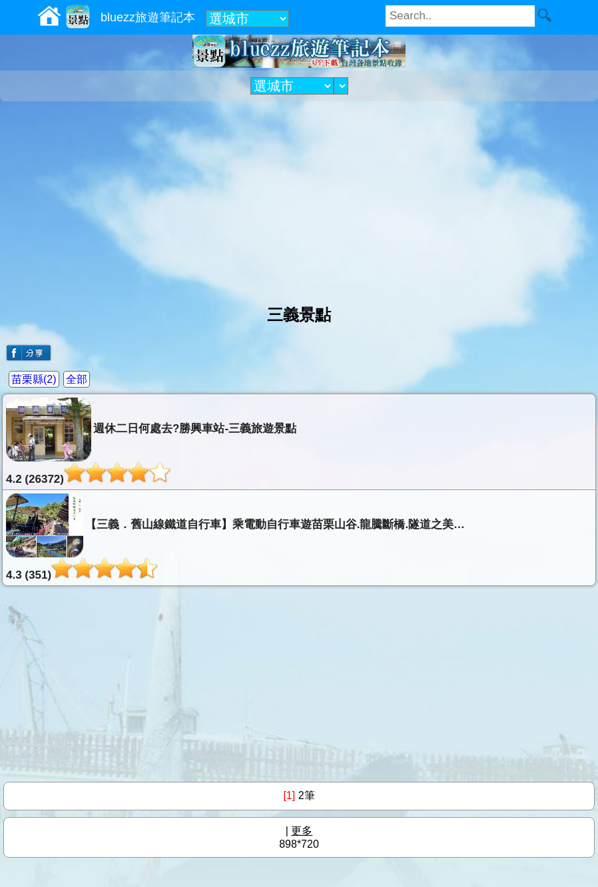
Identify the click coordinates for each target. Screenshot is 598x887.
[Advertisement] (299, 198)
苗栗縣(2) (34, 379)
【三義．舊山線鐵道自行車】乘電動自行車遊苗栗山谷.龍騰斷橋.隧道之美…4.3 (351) (235, 537)
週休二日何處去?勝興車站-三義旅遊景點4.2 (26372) (151, 441)
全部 (76, 379)
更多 (301, 830)
